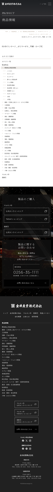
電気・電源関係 (7, 139)
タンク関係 (6, 150)
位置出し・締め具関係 (9, 111)
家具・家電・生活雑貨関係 (11, 159)
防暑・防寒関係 (7, 165)
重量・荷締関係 (7, 125)
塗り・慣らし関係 (8, 122)
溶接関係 (6, 136)
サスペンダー (9, 74)
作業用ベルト (9, 91)
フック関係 (8, 82)
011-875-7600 (21, 478)
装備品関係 (6, 148)
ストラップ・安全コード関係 (11, 128)
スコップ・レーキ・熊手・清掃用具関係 (14, 156)
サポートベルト (9, 93)
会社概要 (18, 316)
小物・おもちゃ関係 (9, 170)
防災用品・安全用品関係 (10, 153)
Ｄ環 (6, 96)
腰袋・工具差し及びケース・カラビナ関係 (15, 102)
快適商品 (6, 162)
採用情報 (35, 316)
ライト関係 (6, 130)
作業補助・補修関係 (9, 119)
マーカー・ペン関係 (9, 113)
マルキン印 (5, 174)
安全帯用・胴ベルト (10, 88)
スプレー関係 (7, 145)
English (45, 4)
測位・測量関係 (7, 116)
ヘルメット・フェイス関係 (11, 133)
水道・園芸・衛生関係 (9, 167)
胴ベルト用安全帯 (10, 79)
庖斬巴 (4, 177)
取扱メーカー (45, 313)
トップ (5, 313)
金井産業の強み (15, 313)
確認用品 (6, 142)
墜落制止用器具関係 (9, 68)
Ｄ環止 (7, 99)
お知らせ (26, 316)
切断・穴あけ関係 (8, 108)
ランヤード (8, 76)
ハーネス (7, 71)
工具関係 (6, 105)
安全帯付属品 (9, 85)
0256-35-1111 (26, 272)
